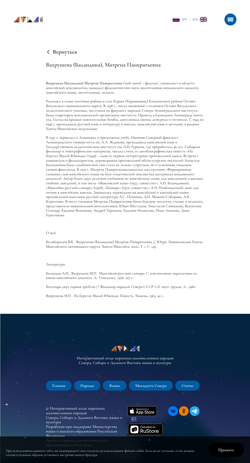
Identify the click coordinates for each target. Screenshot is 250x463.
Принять (226, 450)
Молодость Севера (151, 385)
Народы (87, 385)
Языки (114, 385)
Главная (58, 385)
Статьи (187, 385)
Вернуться (65, 52)
